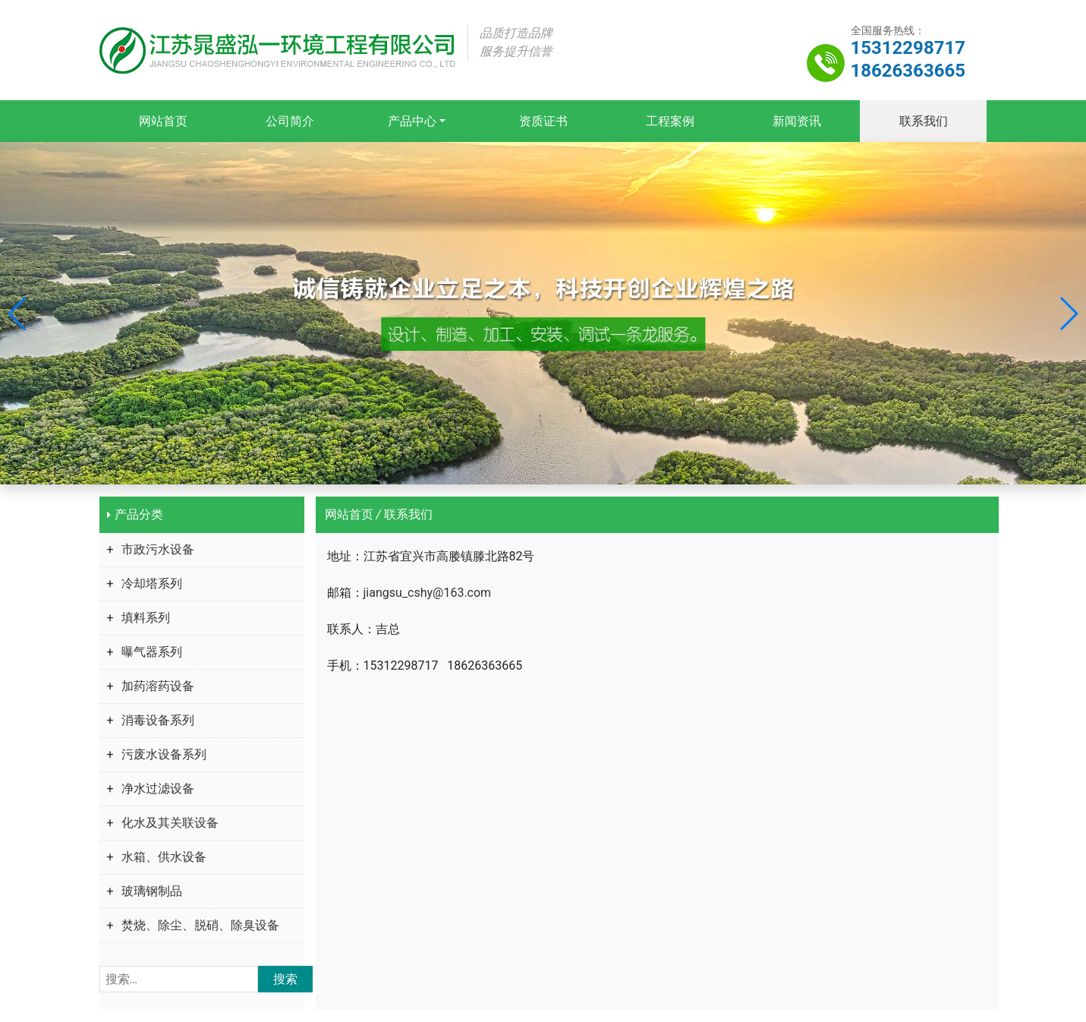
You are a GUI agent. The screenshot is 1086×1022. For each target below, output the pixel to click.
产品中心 (411, 121)
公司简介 (289, 121)
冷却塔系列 (151, 583)
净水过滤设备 (157, 788)
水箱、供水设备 (163, 857)
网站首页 (162, 121)
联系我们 (923, 121)
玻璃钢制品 (151, 891)
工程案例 (670, 121)
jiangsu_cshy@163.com (428, 592)
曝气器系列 (151, 652)
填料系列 (145, 617)
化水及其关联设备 (170, 822)
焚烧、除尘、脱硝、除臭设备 (200, 925)
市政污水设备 (157, 549)
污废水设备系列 (163, 754)
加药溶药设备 (157, 686)
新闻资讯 (797, 121)
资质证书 (542, 121)
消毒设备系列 (157, 720)
